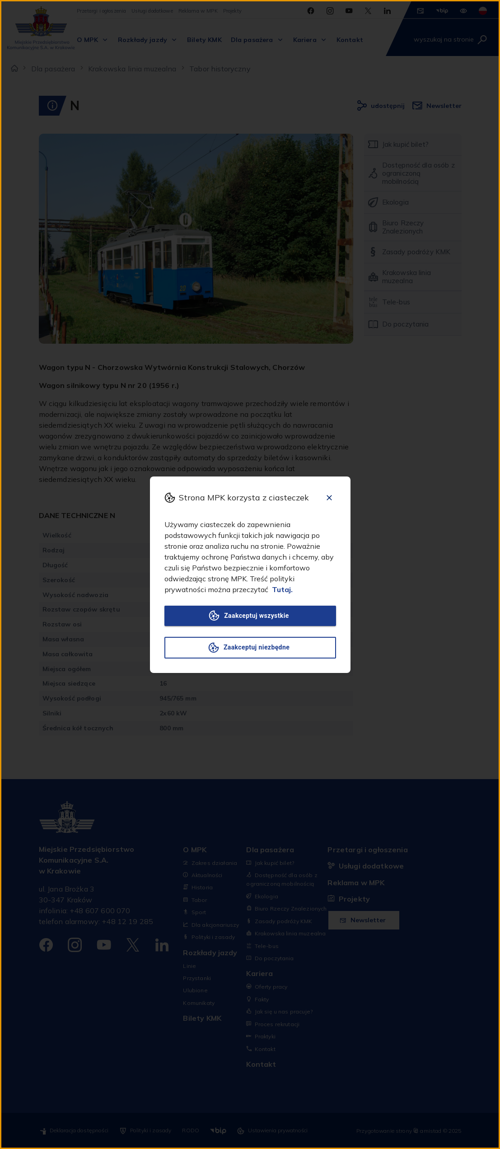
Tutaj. (282, 589)
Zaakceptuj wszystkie (250, 616)
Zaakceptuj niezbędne (250, 648)
